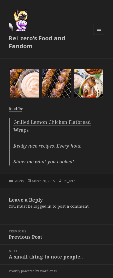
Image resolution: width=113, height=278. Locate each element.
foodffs (15, 108)
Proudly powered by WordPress (33, 271)
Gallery (18, 181)
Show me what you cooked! (43, 161)
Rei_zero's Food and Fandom (37, 42)
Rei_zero (69, 181)
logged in (42, 206)
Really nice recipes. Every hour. (47, 146)
